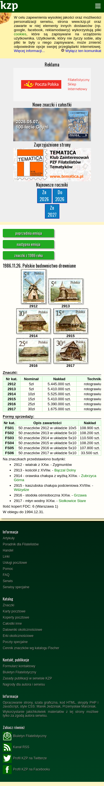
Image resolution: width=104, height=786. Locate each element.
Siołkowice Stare (72, 501)
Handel (8, 550)
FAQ (6, 575)
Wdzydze (21, 490)
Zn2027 (52, 211)
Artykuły (9, 538)
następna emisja (28, 244)
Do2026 (59, 195)
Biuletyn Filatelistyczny (19, 672)
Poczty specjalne (15, 642)
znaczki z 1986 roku (28, 255)
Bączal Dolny (65, 470)
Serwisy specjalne (16, 587)
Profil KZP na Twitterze (25, 758)
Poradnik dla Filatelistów (21, 544)
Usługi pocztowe (15, 563)
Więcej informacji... (29, 51)
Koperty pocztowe (16, 617)
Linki (6, 556)
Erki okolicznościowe (18, 636)
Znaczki (8, 605)
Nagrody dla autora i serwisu (24, 684)
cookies (20, 34)
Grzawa (80, 495)
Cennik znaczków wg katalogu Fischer (31, 648)
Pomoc (8, 569)
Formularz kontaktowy (19, 666)
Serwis (8, 581)
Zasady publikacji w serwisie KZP (27, 678)
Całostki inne (12, 624)
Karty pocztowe (14, 611)
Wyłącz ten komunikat (81, 51)
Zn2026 (44, 195)
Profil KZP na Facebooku (26, 769)
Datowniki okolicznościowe (22, 630)
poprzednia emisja (28, 233)
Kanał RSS (16, 747)
